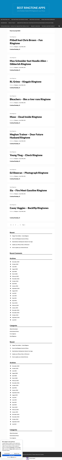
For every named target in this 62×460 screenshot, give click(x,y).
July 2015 (14, 293)
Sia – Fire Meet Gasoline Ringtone (28, 190)
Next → (24, 225)
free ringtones (13, 333)
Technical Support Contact (48, 26)
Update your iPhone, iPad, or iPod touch (20, 244)
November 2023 (15, 261)
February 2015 (15, 305)
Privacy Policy (12, 22)
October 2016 (15, 281)
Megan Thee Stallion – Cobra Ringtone (20, 235)
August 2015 (15, 290)
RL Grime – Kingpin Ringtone (25, 81)
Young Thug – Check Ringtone (26, 155)
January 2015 (15, 307)
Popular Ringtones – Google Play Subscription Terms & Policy (15, 26)
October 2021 (15, 264)
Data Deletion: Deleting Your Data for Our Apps (22, 241)
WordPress (29, 454)
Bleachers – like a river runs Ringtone (30, 99)
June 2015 (14, 295)
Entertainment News (14, 331)
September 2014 (15, 317)
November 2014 (15, 312)
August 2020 (15, 269)
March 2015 (14, 302)
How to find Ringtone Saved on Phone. (20, 238)
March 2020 (14, 273)
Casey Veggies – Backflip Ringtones (29, 208)
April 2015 (14, 300)
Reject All (16, 453)
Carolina (42, 454)
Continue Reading (15, 49)
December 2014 (15, 310)
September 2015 (15, 288)
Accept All (12, 455)
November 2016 (15, 278)
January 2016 (15, 286)
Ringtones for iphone (35, 19)
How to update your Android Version (20, 247)
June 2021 (14, 266)
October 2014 (15, 315)
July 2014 (14, 319)
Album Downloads (14, 329)
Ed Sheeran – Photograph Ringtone (29, 172)
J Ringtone (16, 46)
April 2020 (14, 271)
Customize (7, 453)
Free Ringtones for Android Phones (19, 19)
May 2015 (14, 298)
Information (4, 22)
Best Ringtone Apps (31, 7)
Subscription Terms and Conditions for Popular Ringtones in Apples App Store (35, 22)
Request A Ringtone (35, 26)
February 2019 (15, 276)
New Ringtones (13, 36)
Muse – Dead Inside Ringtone (26, 116)
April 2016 (14, 283)
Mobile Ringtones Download (48, 19)
